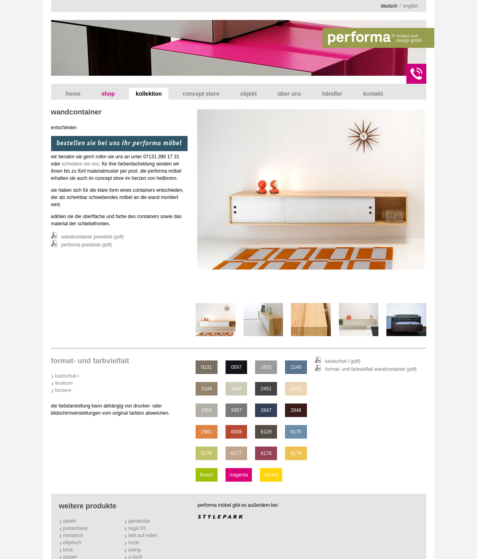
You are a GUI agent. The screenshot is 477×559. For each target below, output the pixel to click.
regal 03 (136, 528)
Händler (332, 94)
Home (73, 94)
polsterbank (75, 528)
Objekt (248, 94)
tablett (69, 521)
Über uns (289, 94)
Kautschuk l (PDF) (342, 361)
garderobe (139, 521)
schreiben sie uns (80, 164)
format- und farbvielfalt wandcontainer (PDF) (371, 369)
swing (134, 550)
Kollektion (149, 94)
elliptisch (72, 542)
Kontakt (373, 94)
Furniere (63, 390)
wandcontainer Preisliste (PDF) (92, 237)
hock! (134, 542)
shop (108, 94)
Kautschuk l (67, 376)
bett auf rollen (142, 535)
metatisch (73, 535)
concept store (201, 94)
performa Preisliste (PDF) (86, 245)
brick (68, 550)
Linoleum (64, 383)
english (410, 6)
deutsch (389, 6)
